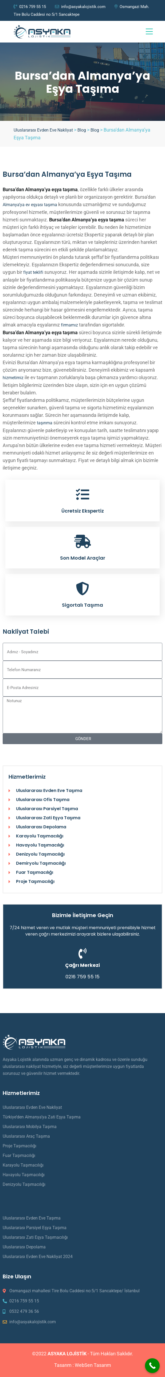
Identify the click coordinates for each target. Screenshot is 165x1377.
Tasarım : (64, 1365)
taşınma (44, 422)
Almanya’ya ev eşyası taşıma (30, 204)
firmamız (69, 325)
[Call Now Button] (152, 1365)
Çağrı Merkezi (82, 965)
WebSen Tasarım (93, 1365)
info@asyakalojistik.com (80, 6)
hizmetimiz (13, 377)
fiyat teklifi (33, 272)
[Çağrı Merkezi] (82, 953)
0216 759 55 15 (30, 6)
